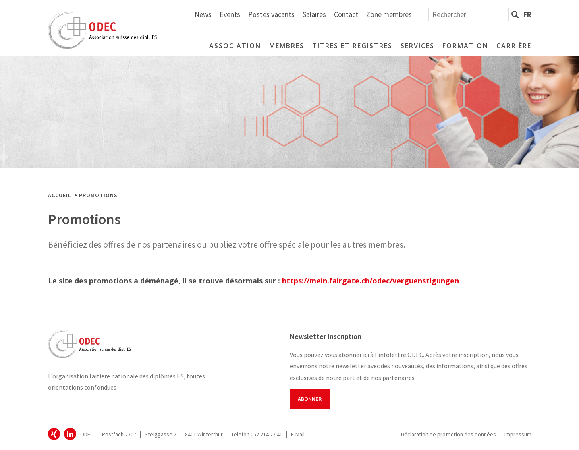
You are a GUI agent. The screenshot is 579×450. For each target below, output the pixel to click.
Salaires (403, 14)
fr (527, 14)
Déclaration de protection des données (448, 434)
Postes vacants (360, 14)
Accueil (59, 195)
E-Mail (298, 434)
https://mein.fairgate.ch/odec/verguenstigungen (370, 280)
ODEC (54, 434)
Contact (435, 14)
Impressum (517, 434)
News (291, 14)
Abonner (310, 399)
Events (318, 14)
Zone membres (477, 14)
